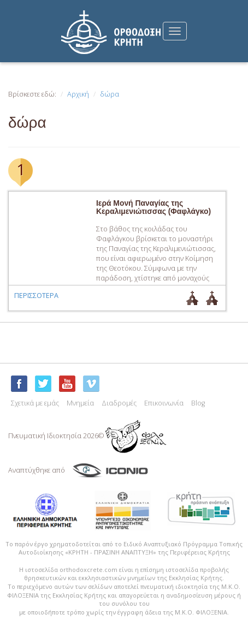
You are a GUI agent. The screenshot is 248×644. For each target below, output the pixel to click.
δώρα (109, 94)
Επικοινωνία (164, 403)
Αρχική (78, 94)
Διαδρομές (119, 403)
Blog (198, 403)
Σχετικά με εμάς (35, 403)
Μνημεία (80, 403)
